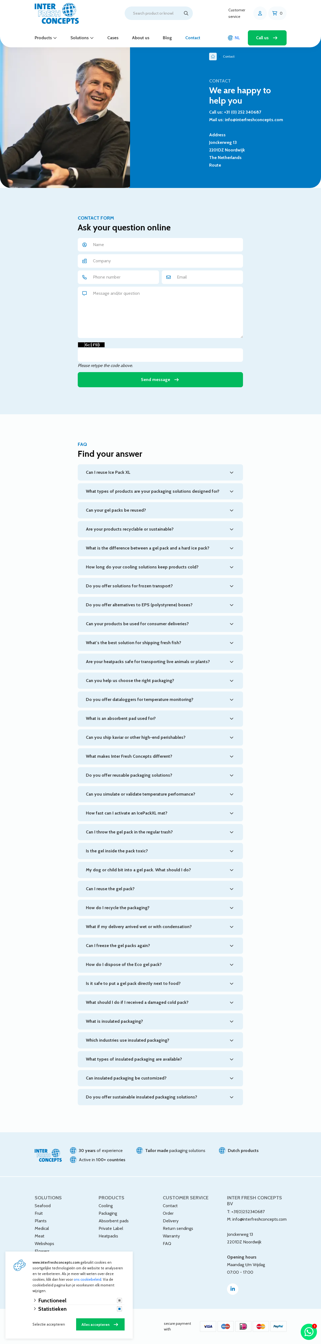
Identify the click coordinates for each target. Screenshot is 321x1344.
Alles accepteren (95, 1324)
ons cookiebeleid (87, 1279)
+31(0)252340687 (248, 1211)
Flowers (42, 1251)
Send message (155, 379)
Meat (39, 1236)
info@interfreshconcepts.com (259, 1219)
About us (140, 37)
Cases (112, 37)
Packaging (108, 1213)
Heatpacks (108, 1236)
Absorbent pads (114, 1220)
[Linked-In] (232, 1289)
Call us (262, 37)
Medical (42, 1228)
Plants (41, 1220)
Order (168, 1213)
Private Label (111, 1228)
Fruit (39, 1213)
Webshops (44, 1243)
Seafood (43, 1205)
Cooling (106, 1205)
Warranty (171, 1236)
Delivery (171, 1220)
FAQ (167, 1243)
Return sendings (178, 1228)
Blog (167, 37)
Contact (192, 37)
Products (43, 37)
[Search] (186, 13)
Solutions (79, 37)
